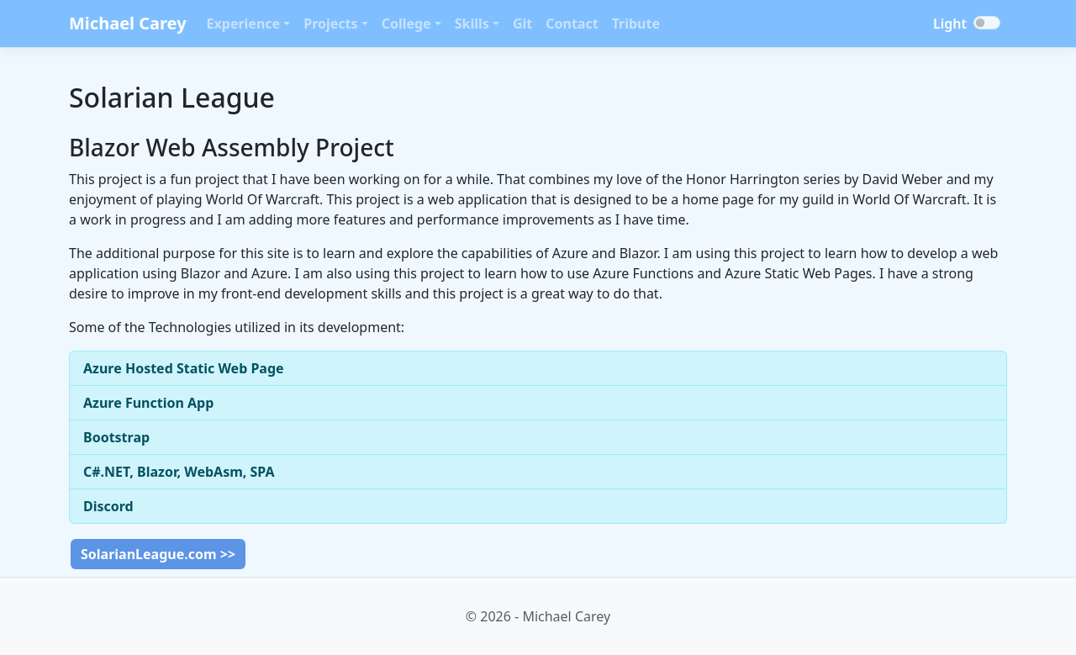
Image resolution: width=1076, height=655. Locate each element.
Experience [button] (244, 23)
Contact (572, 23)
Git (522, 23)
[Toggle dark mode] (986, 22)
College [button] (406, 23)
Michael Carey (128, 23)
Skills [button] (472, 23)
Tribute (636, 23)
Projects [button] (330, 23)
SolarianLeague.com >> (158, 554)
